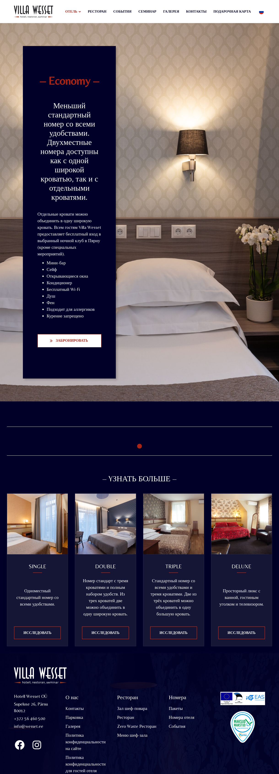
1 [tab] (139, 446)
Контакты (196, 11)
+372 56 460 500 (29, 718)
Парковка (74, 717)
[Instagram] (37, 745)
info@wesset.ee (29, 726)
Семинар (147, 11)
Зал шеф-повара (132, 708)
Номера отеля (181, 717)
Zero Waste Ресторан (137, 726)
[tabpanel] (73, 436)
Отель (71, 11)
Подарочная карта (232, 11)
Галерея (171, 11)
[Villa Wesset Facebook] (19, 745)
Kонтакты (74, 708)
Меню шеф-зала (132, 735)
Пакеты (176, 708)
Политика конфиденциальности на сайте (85, 742)
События (122, 11)
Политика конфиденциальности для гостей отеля (85, 764)
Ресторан (97, 11)
